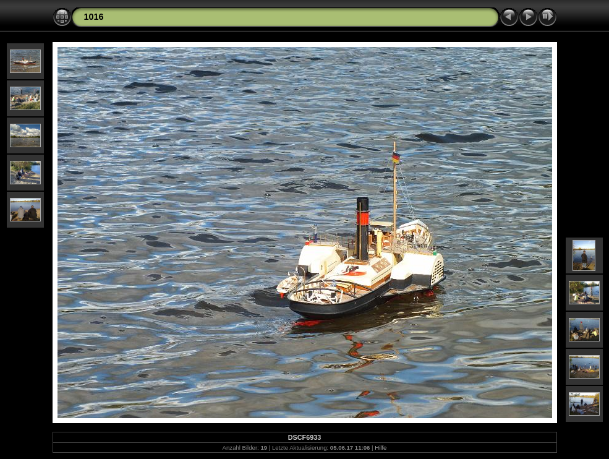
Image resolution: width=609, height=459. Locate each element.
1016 (94, 17)
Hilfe (380, 447)
